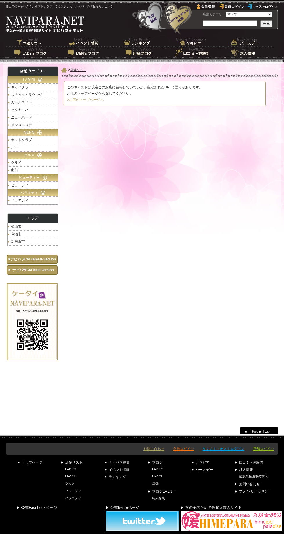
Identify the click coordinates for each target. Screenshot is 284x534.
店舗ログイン (263, 449)
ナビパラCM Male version (33, 270)
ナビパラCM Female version (33, 259)
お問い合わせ (153, 449)
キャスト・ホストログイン (223, 449)
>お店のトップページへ (85, 100)
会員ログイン (183, 449)
